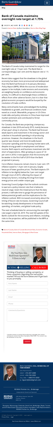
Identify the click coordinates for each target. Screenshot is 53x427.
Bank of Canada (9, 230)
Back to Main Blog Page (38, 28)
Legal (12, 417)
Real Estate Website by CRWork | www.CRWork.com (26, 421)
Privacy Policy (5, 417)
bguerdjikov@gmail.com (31, 380)
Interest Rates (12, 28)
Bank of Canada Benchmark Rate (24, 230)
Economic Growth (41, 230)
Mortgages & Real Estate (30, 232)
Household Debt (7, 232)
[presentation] (24, 328)
